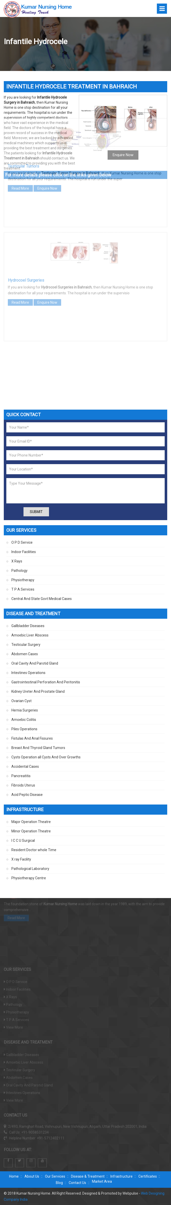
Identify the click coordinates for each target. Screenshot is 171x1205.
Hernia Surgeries (24, 710)
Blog (59, 1183)
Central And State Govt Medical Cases (41, 599)
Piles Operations (24, 729)
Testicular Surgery (25, 645)
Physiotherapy (22, 580)
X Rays (16, 561)
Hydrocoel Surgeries (26, 235)
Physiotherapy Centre (28, 878)
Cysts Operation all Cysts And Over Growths (46, 757)
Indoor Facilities (23, 552)
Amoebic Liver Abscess (29, 635)
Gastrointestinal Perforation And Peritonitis (45, 682)
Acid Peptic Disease (27, 795)
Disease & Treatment (88, 1176)
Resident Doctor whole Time (33, 850)
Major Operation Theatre (31, 822)
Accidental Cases (25, 766)
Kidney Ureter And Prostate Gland (38, 691)
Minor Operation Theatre (31, 831)
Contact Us (77, 1183)
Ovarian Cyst (21, 701)
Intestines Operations (28, 673)
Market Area (102, 1181)
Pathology (19, 571)
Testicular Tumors (23, 121)
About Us (32, 1176)
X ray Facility (21, 859)
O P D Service (22, 542)
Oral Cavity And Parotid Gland (34, 663)
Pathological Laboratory (30, 869)
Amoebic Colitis (23, 720)
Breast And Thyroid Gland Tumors (38, 748)
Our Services (55, 1176)
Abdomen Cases (24, 654)
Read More (20, 143)
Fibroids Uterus (23, 785)
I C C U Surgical (23, 840)
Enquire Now (47, 143)
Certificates (147, 1176)
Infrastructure (121, 1176)
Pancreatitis (21, 776)
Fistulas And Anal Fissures (32, 738)
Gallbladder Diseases (27, 626)
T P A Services (22, 589)
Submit (36, 512)
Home (14, 1176)
